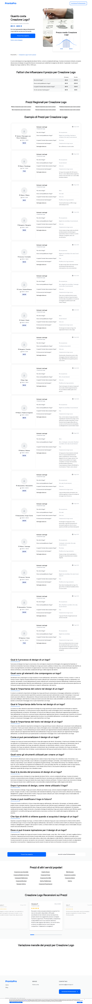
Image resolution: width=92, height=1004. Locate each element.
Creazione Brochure (21, 881)
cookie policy (25, 1000)
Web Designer (70, 872)
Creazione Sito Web (45, 878)
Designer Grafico (21, 884)
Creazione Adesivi (70, 878)
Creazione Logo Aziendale (21, 872)
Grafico (70, 881)
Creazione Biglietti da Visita (21, 875)
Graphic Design (45, 872)
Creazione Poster (45, 875)
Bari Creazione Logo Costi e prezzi (21, 109)
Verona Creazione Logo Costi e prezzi (45, 109)
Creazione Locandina (70, 875)
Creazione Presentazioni (45, 884)
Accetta (79, 1002)
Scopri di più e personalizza (16, 1002)
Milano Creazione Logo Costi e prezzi (21, 106)
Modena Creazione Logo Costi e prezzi (69, 106)
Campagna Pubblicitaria (21, 878)
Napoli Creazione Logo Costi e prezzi (45, 106)
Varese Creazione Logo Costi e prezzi (70, 109)
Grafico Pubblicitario (45, 881)
